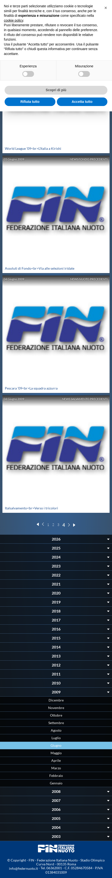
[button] (106, 8)
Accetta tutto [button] (82, 102)
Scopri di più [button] (56, 90)
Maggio (56, 753)
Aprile (56, 760)
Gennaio (56, 783)
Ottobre (56, 715)
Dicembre (56, 700)
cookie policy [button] (13, 20)
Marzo (56, 768)
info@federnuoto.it (23, 868)
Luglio (56, 738)
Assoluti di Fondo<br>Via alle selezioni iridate (39, 268)
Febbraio (56, 775)
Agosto (56, 730)
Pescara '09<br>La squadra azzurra (31, 388)
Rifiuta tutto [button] (30, 102)
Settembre (56, 723)
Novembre (56, 708)
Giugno (56, 745)
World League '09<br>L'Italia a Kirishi (33, 148)
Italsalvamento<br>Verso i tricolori (31, 508)
